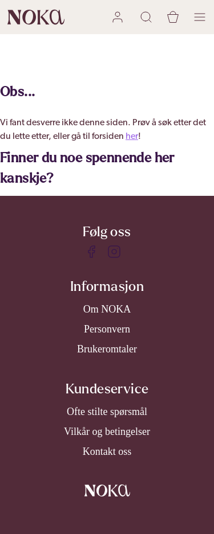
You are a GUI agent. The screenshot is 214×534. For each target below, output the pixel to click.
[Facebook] (91, 251)
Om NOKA (107, 309)
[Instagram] (114, 251)
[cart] (173, 17)
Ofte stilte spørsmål (107, 411)
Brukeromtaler (107, 349)
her (132, 136)
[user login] (119, 17)
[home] (35, 17)
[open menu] (200, 17)
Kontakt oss (107, 451)
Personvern (107, 329)
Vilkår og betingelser (107, 431)
